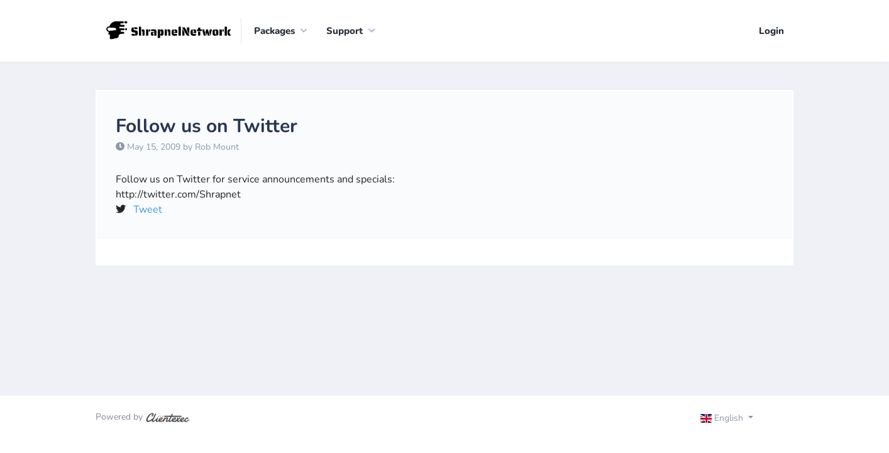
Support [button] (344, 31)
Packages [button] (274, 31)
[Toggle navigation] (737, 419)
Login (771, 31)
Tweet (147, 209)
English (723, 418)
